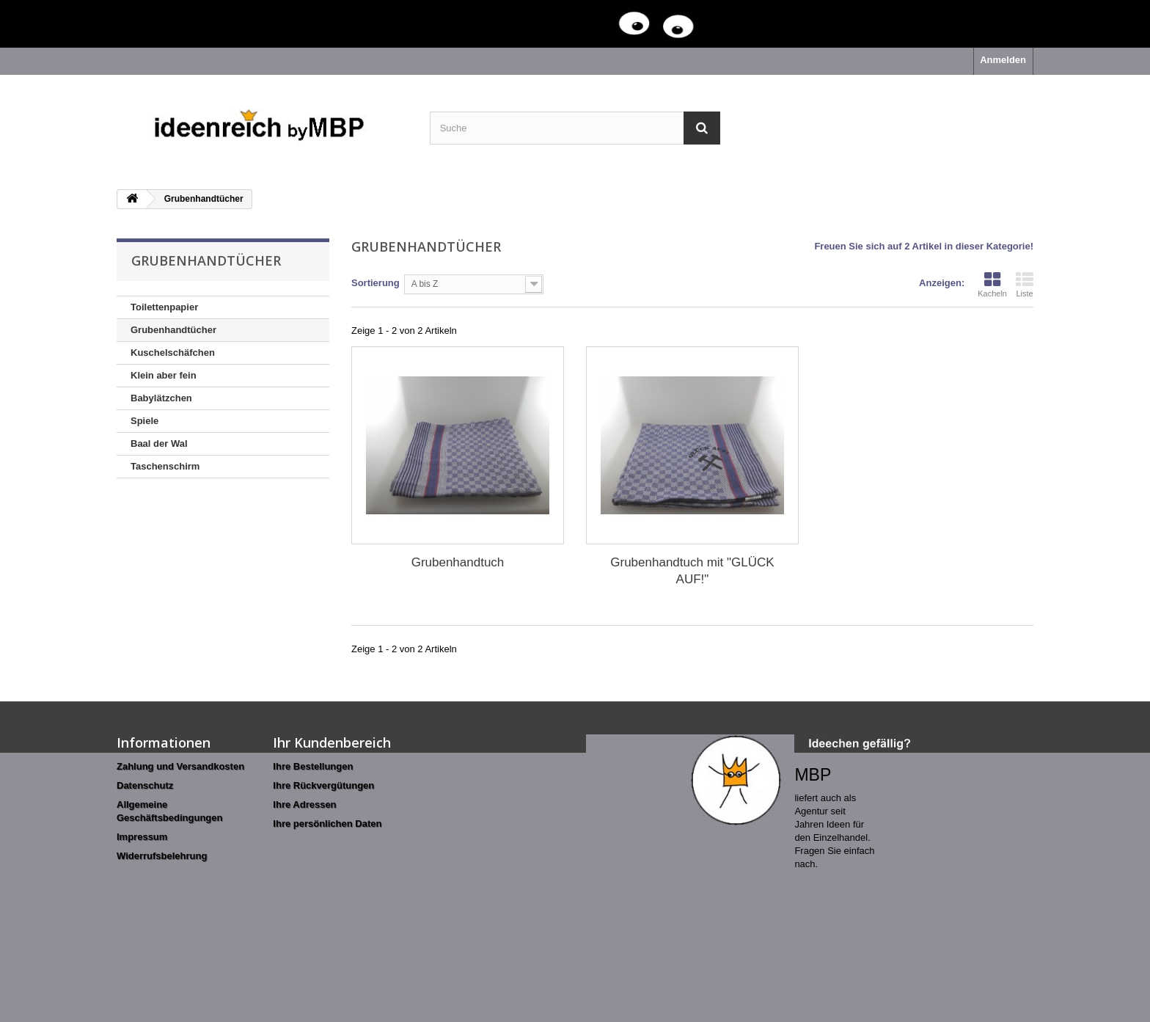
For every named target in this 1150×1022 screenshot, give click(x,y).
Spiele (144, 420)
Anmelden (1003, 59)
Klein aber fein (164, 375)
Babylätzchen (161, 398)
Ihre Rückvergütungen (323, 785)
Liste (1024, 284)
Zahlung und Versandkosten (180, 766)
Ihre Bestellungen (313, 766)
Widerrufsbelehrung (162, 855)
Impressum (142, 836)
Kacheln (992, 284)
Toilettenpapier (164, 307)
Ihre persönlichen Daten (327, 823)
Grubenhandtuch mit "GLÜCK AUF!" (692, 570)
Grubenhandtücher (173, 329)
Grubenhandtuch (458, 562)
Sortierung (375, 282)
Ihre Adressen (304, 804)
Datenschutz (145, 785)
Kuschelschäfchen (173, 352)
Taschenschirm (165, 466)
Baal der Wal (159, 443)
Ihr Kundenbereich (332, 742)
